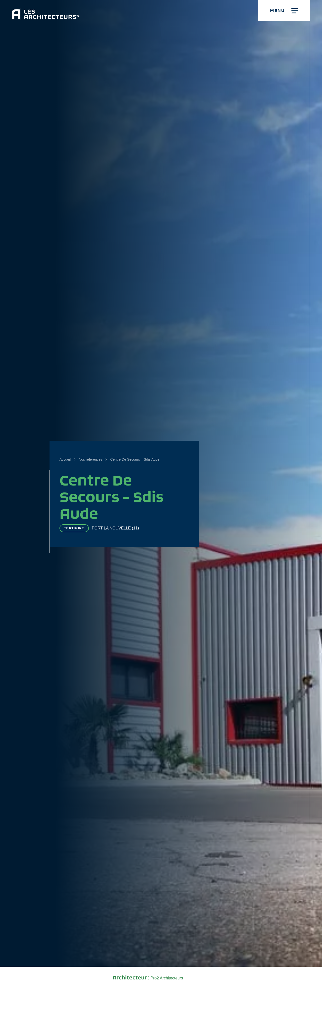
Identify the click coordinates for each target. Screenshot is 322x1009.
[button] (284, 10)
